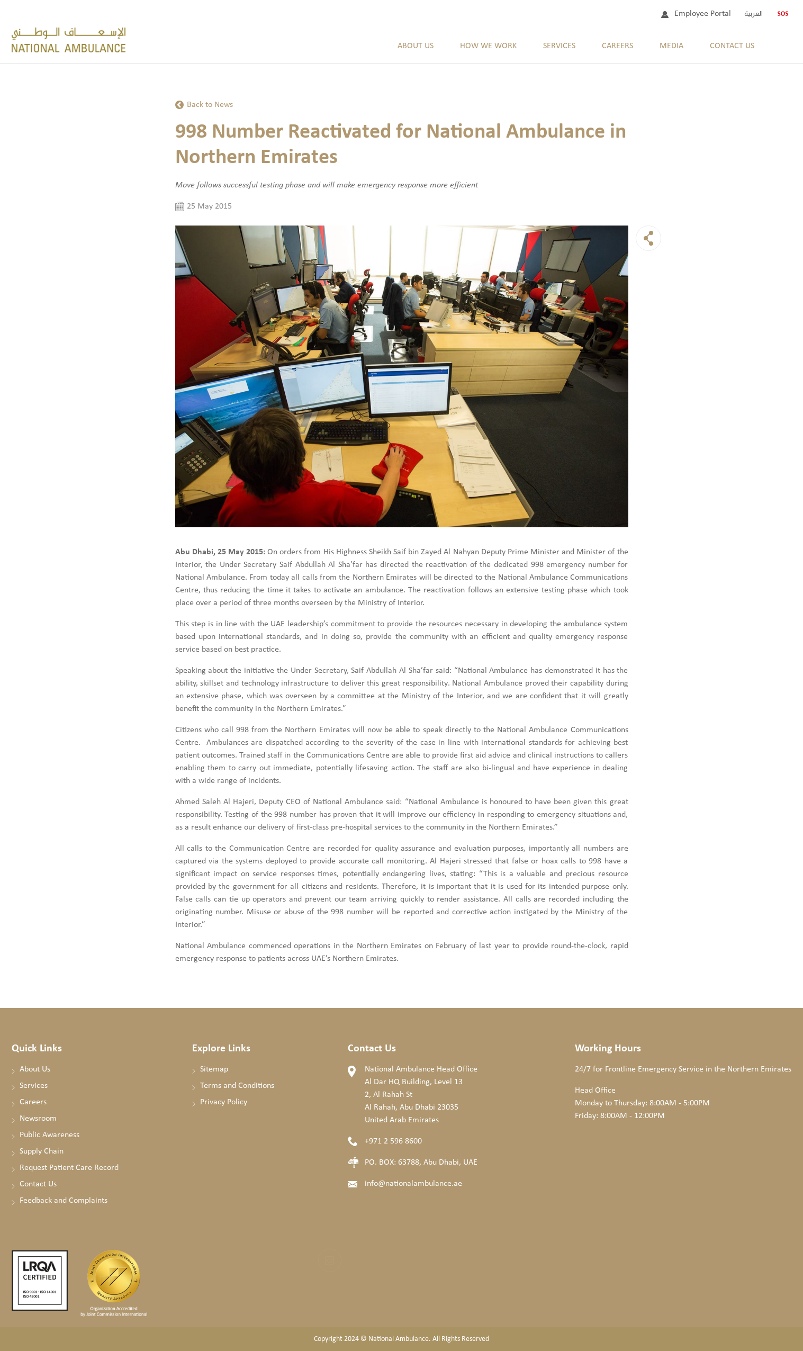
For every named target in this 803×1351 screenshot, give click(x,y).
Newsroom (38, 1118)
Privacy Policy (223, 1102)
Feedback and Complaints (63, 1200)
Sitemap (214, 1069)
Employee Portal (702, 14)
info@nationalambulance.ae (413, 1183)
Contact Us (732, 46)
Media (671, 46)
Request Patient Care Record (69, 1168)
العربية (753, 13)
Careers (617, 46)
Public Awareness (49, 1135)
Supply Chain (42, 1151)
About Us (416, 46)
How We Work (488, 46)
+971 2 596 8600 (393, 1141)
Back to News (210, 105)
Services (559, 46)
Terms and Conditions (237, 1086)
